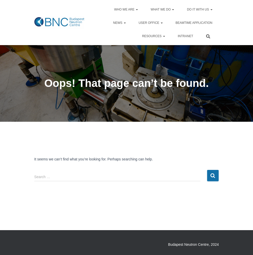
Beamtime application (194, 23)
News (119, 23)
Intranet (185, 36)
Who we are (126, 9)
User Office (151, 23)
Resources (153, 36)
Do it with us (199, 9)
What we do (162, 9)
